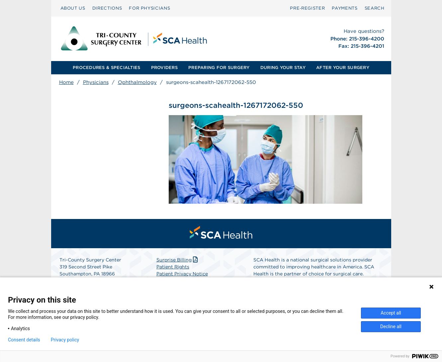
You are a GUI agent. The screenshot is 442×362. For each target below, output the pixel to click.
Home (66, 82)
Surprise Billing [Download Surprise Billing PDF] (177, 259)
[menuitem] (73, 8)
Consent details (24, 339)
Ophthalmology (137, 82)
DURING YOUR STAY (283, 67)
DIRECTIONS (107, 8)
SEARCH (375, 8)
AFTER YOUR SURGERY (342, 67)
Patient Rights (172, 266)
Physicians (96, 82)
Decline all (390, 326)
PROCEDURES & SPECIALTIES (106, 67)
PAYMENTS (344, 8)
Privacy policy (65, 339)
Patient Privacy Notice (182, 273)
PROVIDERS (164, 67)
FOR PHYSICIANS (149, 8)
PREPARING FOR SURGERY (218, 67)
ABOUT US (72, 8)
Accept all (391, 313)
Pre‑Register (307, 8)
